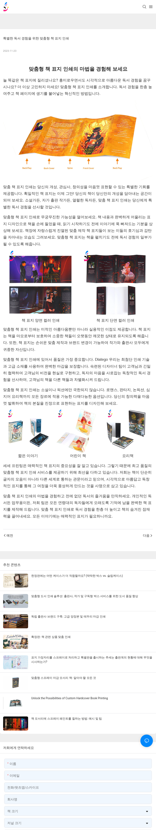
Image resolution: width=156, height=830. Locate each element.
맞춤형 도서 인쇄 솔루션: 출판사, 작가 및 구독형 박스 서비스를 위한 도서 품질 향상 (84, 596)
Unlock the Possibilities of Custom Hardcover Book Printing (69, 698)
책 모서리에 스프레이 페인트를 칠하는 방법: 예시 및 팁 (66, 718)
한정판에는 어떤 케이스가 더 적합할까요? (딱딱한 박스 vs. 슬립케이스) (77, 575)
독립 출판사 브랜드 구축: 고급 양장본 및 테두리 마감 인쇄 (68, 616)
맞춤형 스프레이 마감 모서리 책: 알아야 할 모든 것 (63, 677)
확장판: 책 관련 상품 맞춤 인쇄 (51, 637)
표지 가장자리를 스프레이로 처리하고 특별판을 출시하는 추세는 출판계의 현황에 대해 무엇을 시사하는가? (91, 659)
